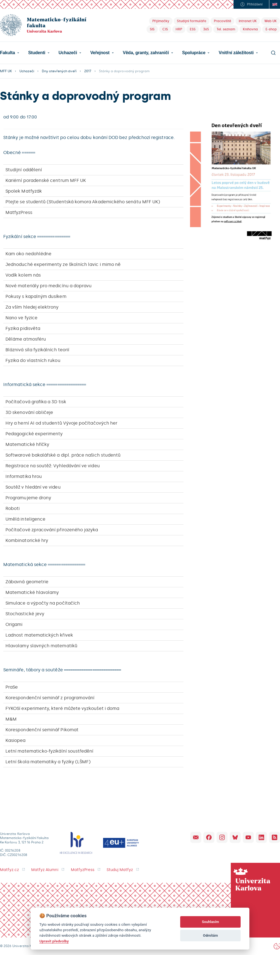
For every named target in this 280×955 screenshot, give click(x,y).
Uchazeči (68, 53)
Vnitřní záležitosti (236, 53)
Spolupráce (193, 53)
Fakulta (7, 53)
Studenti (36, 53)
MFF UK (6, 71)
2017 (87, 71)
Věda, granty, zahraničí (146, 53)
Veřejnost (99, 53)
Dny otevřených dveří (59, 71)
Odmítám (210, 935)
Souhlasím (210, 922)
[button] (9, 52)
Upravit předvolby (54, 941)
